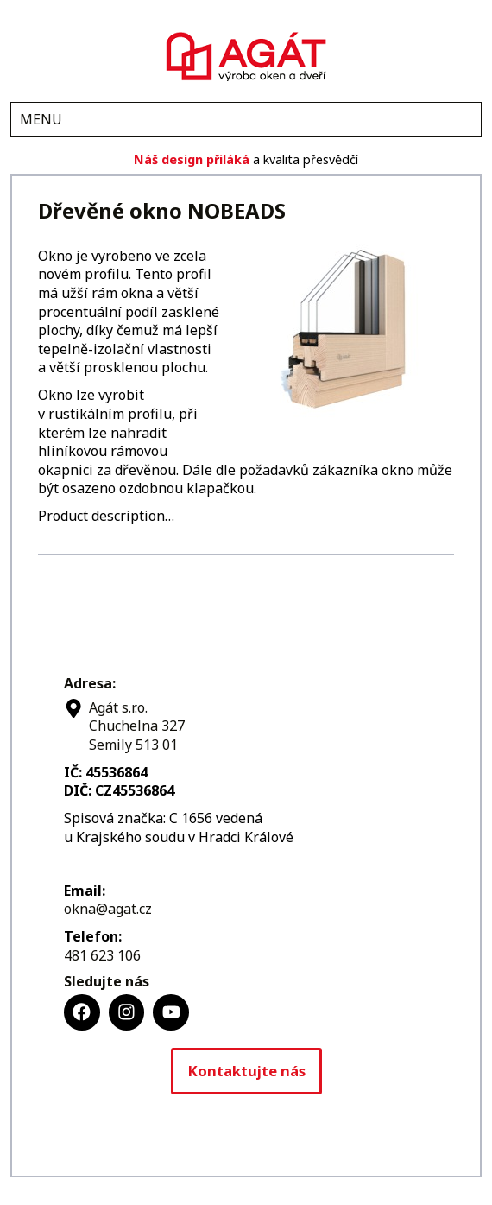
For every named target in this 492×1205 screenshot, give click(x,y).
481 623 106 (102, 955)
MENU (41, 119)
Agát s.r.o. (246, 54)
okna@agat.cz (108, 908)
